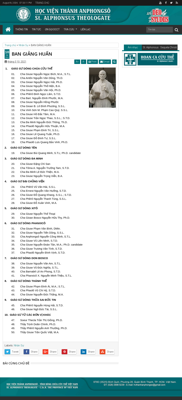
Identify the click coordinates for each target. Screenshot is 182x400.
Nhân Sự (19, 345)
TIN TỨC (36, 29)
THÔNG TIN (21, 29)
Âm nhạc (133, 47)
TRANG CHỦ (42, 2)
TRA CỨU (69, 29)
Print (93, 61)
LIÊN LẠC (85, 29)
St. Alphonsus (151, 47)
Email (104, 61)
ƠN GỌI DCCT (52, 29)
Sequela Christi (168, 47)
